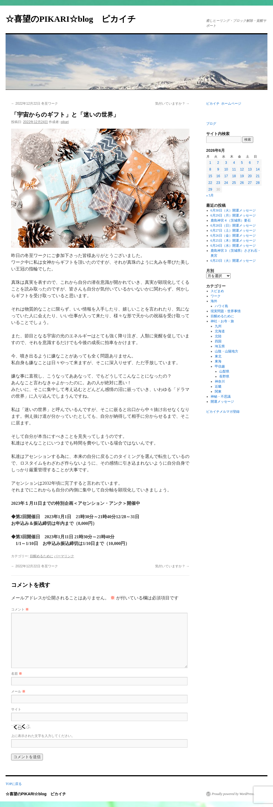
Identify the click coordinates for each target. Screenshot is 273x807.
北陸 (218, 336)
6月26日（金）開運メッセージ (233, 235)
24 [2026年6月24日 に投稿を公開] (226, 183)
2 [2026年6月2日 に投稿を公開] (218, 163)
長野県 (224, 376)
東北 (218, 356)
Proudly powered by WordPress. (233, 794)
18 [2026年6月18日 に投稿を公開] (234, 176)
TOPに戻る (14, 784)
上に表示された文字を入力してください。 (43, 736)
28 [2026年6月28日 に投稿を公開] (258, 183)
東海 (218, 361)
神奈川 (220, 381)
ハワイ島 (221, 306)
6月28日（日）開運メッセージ (233, 225)
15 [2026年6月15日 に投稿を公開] (210, 176)
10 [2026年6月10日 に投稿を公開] (226, 169)
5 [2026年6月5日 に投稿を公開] (242, 163)
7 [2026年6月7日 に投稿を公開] (258, 163)
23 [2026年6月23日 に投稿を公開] (218, 183)
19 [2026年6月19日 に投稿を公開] (242, 176)
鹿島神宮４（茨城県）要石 (231, 220)
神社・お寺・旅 (222, 321)
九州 (218, 326)
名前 (16, 674)
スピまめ (217, 291)
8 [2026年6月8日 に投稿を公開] (210, 169)
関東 (218, 391)
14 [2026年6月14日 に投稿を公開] (258, 169)
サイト (16, 709)
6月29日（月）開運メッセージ (233, 215)
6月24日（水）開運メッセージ (233, 246)
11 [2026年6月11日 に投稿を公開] (234, 169)
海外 (214, 301)
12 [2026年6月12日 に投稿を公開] (242, 169)
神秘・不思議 (221, 396)
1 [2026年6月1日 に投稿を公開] (210, 163)
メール (18, 691)
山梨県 (224, 371)
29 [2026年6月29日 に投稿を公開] (210, 189)
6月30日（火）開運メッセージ (233, 210)
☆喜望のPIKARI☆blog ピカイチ (75, 18)
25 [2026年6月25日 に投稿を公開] (234, 183)
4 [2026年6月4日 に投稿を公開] (234, 163)
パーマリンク (64, 556)
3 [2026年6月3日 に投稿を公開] (226, 163)
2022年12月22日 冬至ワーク (34, 103)
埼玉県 (220, 346)
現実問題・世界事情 (226, 311)
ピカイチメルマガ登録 (223, 412)
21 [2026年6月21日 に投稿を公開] (258, 176)
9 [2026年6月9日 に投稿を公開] (218, 169)
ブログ (211, 124)
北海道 (220, 331)
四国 (218, 341)
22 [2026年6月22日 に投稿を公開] (210, 183)
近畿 (218, 386)
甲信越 (220, 366)
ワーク (216, 296)
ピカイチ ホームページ (223, 103)
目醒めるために (41, 556)
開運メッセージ (222, 402)
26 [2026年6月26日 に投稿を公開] (242, 183)
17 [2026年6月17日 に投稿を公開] (226, 176)
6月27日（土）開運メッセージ (233, 230)
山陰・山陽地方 (226, 351)
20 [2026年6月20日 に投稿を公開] (250, 176)
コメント (20, 609)
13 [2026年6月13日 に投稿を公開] (250, 169)
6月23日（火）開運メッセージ (233, 261)
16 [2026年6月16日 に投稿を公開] (218, 176)
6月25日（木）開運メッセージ (233, 240)
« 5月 (210, 195)
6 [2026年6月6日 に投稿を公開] (250, 163)
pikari (65, 122)
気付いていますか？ (172, 103)
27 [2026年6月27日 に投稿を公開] (250, 183)
